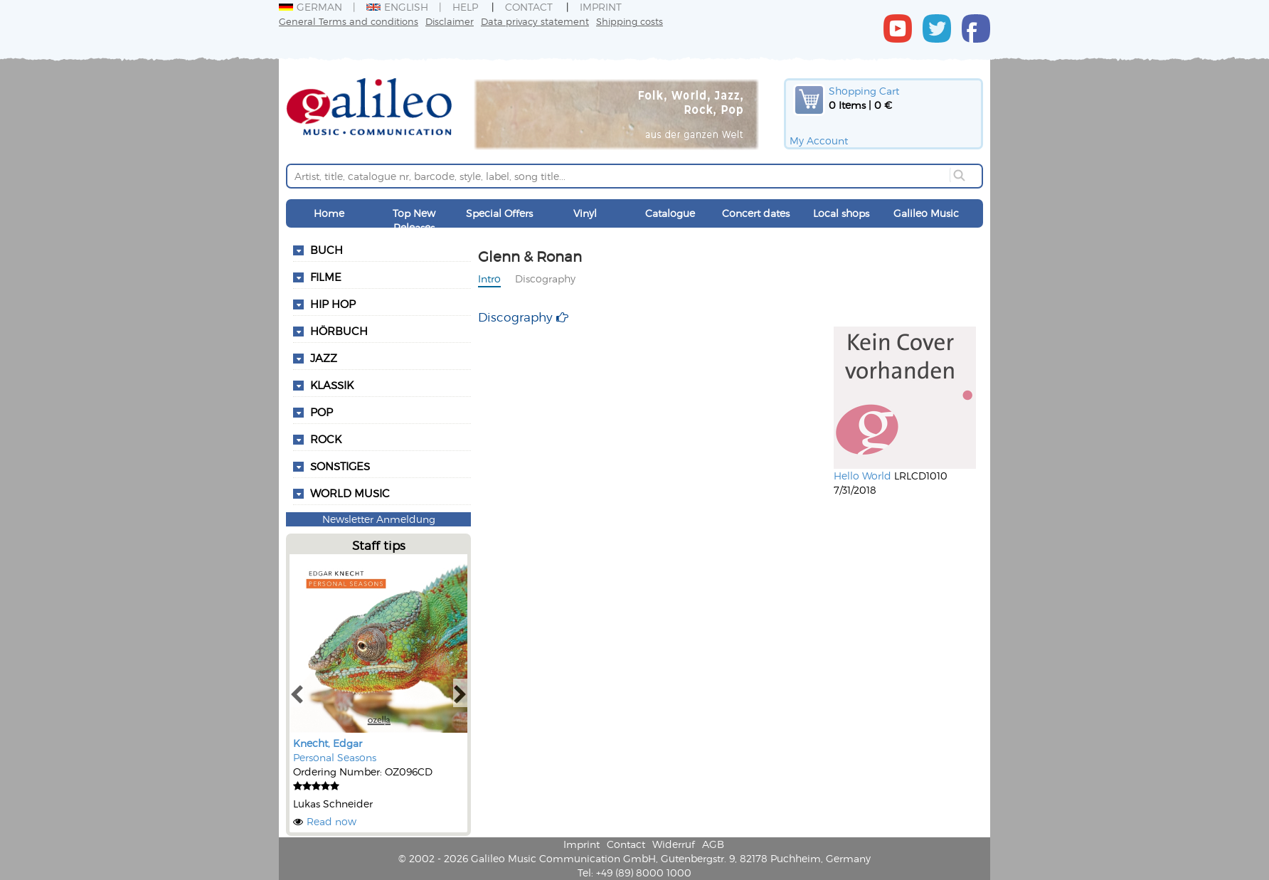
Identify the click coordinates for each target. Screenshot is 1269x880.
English (397, 7)
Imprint (601, 7)
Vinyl (585, 213)
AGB (713, 844)
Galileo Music (926, 213)
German (310, 7)
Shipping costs (629, 21)
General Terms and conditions (348, 21)
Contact (529, 7)
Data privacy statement (535, 21)
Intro (489, 278)
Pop (321, 411)
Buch (326, 249)
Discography (545, 278)
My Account (819, 140)
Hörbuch (339, 330)
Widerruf (673, 844)
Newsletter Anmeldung (378, 519)
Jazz (323, 357)
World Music (350, 493)
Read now (331, 821)
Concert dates (756, 213)
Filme (325, 276)
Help (465, 7)
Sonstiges (340, 466)
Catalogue (670, 213)
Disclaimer (449, 21)
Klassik (332, 384)
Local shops (841, 213)
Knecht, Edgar (327, 743)
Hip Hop (333, 303)
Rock (325, 439)
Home (329, 213)
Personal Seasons (334, 757)
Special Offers (499, 213)
